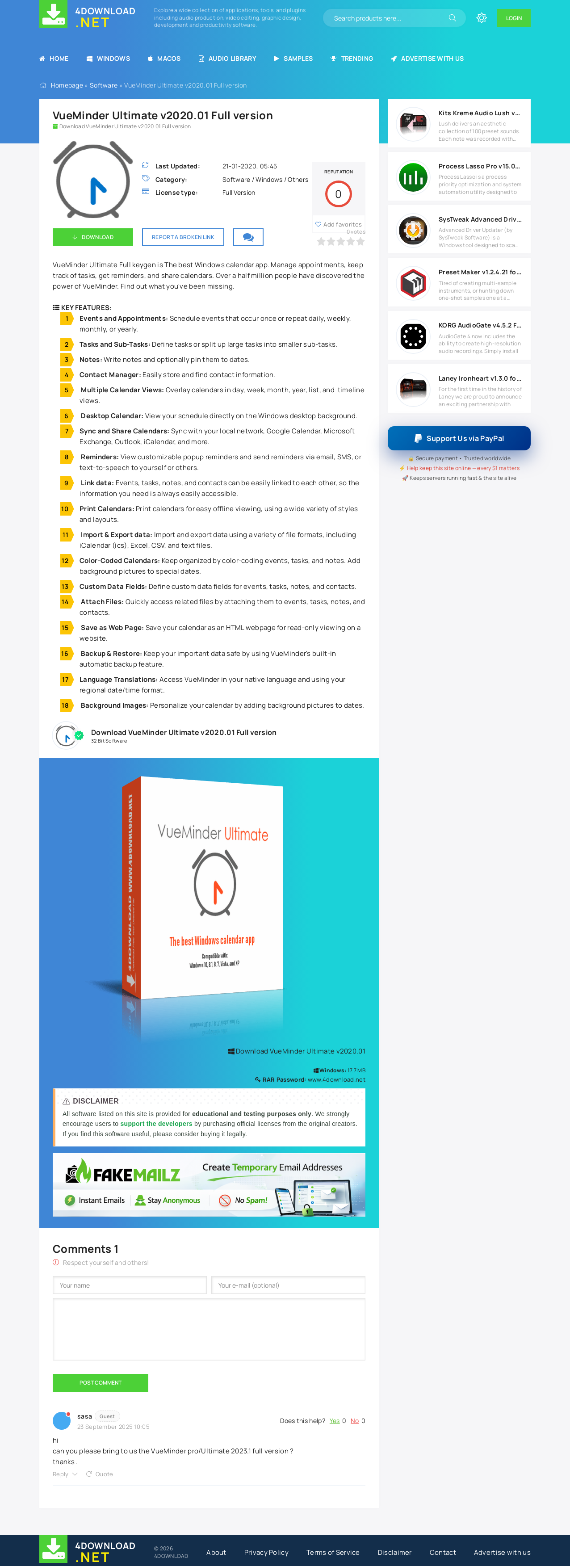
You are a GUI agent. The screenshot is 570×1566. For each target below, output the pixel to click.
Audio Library (227, 58)
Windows (108, 58)
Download (97, 237)
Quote (104, 1474)
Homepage (67, 85)
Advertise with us (427, 58)
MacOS (164, 58)
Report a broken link (183, 237)
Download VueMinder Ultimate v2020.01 (296, 1051)
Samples (293, 58)
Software (103, 85)
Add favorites (342, 224)
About (216, 1552)
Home (54, 58)
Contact (443, 1552)
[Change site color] (481, 18)
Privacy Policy (266, 1552)
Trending (352, 58)
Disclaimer (395, 1552)
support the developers (157, 1123)
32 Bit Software (109, 740)
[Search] (452, 18)
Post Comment (101, 1382)
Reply (61, 1474)
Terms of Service (333, 1552)
